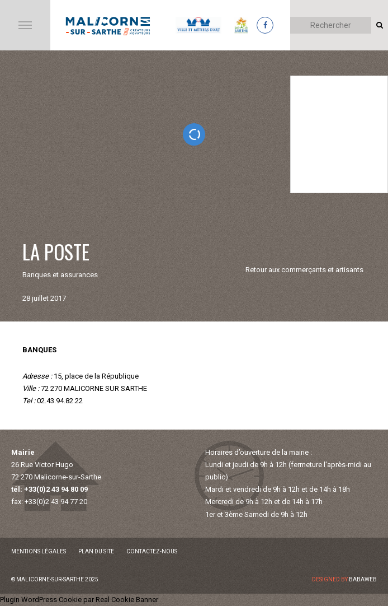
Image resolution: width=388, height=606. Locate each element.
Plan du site (96, 551)
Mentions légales (38, 551)
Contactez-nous (151, 551)
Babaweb (363, 579)
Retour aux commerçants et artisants (304, 269)
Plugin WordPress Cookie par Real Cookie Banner (79, 599)
